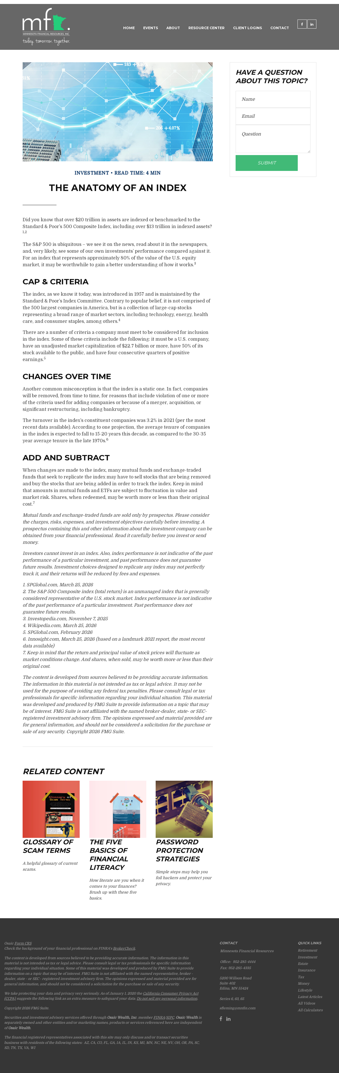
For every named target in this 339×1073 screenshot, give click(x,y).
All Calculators (310, 1010)
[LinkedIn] (228, 1019)
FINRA (159, 1018)
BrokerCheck (124, 948)
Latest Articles (310, 997)
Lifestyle (305, 990)
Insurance (306, 970)
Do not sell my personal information (167, 999)
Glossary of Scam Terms (48, 846)
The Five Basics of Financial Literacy (108, 855)
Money (303, 984)
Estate (303, 964)
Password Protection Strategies (179, 850)
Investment (307, 957)
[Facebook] (221, 1019)
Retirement (307, 950)
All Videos (306, 1003)
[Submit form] (267, 163)
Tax (301, 977)
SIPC (170, 1018)
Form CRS (22, 943)
